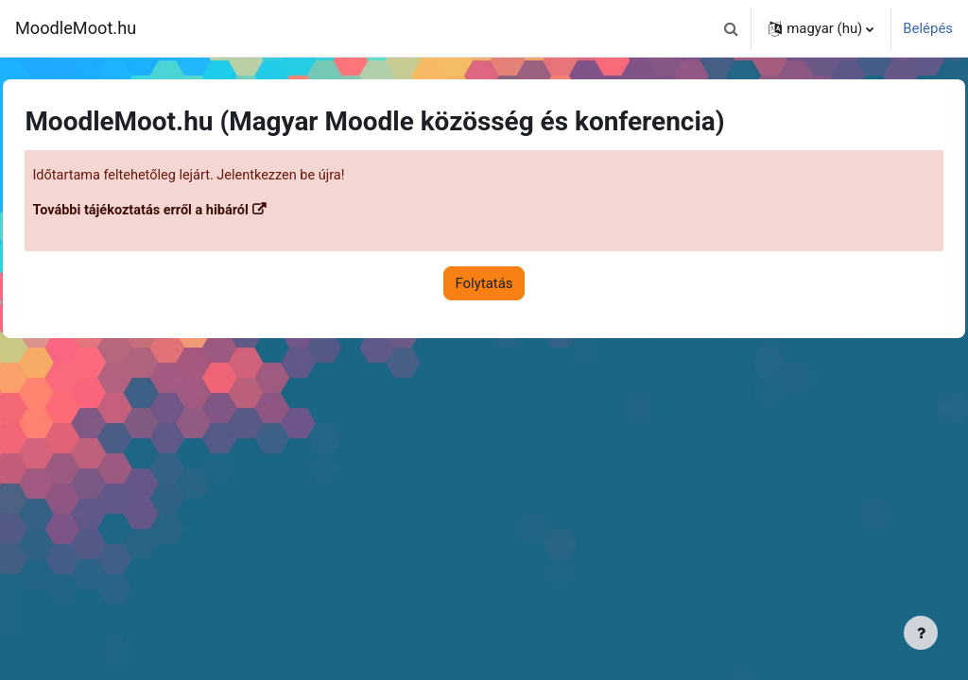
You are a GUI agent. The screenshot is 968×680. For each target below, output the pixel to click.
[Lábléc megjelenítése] (921, 633)
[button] (731, 28)
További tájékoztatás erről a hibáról (186, 211)
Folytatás (484, 284)
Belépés (928, 28)
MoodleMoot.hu (75, 28)
